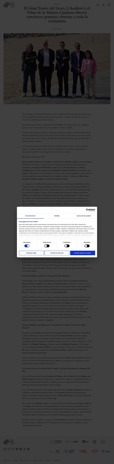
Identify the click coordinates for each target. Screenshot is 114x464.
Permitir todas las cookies (82, 253)
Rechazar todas (31, 253)
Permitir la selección (57, 253)
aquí (88, 237)
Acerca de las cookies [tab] (84, 216)
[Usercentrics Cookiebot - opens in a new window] (87, 210)
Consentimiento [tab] (30, 216)
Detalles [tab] (57, 216)
